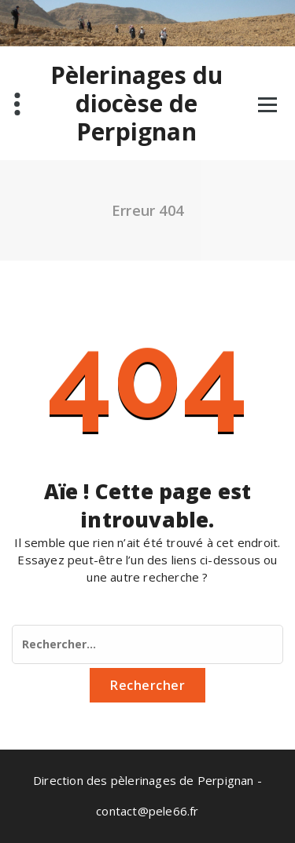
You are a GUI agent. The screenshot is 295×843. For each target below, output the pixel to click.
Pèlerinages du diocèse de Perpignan (136, 103)
